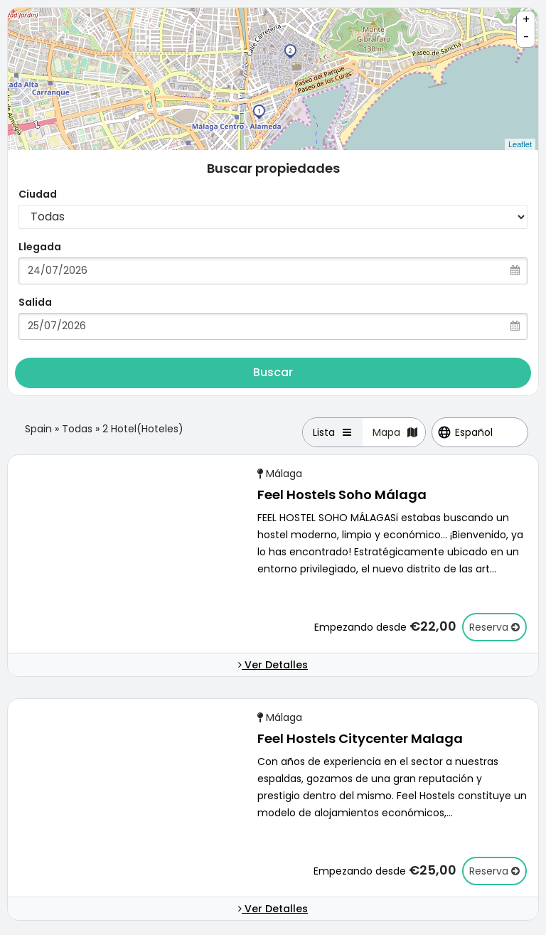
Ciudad (37, 194)
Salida (35, 302)
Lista (333, 432)
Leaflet (520, 144)
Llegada (39, 247)
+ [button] (526, 19)
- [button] (526, 37)
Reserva (494, 627)
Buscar (273, 372)
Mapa (396, 432)
